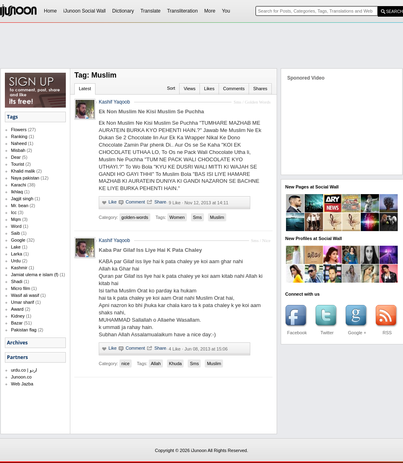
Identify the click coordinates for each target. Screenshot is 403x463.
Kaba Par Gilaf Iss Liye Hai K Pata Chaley (150, 250)
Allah (155, 363)
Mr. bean (19, 205)
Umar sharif (22, 302)
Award (17, 309)
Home (50, 11)
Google (18, 240)
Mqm (16, 219)
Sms (197, 217)
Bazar (17, 322)
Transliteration (182, 11)
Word (16, 226)
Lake (16, 246)
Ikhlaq (17, 191)
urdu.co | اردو (24, 370)
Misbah (18, 150)
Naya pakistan (25, 177)
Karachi (18, 184)
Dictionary (123, 11)
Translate (151, 11)
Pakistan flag (24, 329)
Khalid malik (23, 171)
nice (125, 363)
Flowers (19, 129)
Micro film (20, 288)
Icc (14, 212)
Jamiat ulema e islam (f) (34, 274)
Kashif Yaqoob (114, 240)
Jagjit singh (22, 198)
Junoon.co (21, 376)
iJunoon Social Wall (84, 11)
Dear (16, 157)
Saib (15, 233)
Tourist (17, 164)
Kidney (18, 316)
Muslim (217, 217)
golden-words (134, 217)
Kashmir (19, 267)
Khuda (175, 363)
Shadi (16, 281)
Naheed (19, 143)
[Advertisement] (183, 84)
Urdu (16, 260)
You (226, 11)
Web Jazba (22, 383)
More (209, 11)
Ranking (19, 136)
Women (177, 217)
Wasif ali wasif (25, 295)
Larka (16, 253)
